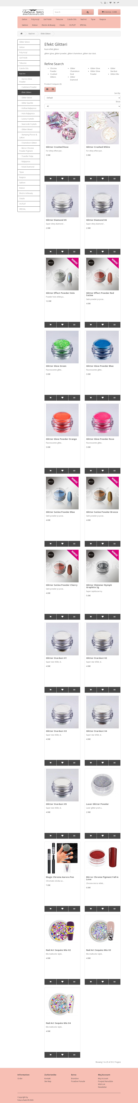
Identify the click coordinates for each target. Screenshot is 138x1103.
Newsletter (102, 1087)
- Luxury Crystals (26, 119)
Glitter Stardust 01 (56, 658)
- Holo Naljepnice (27, 113)
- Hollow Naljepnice (27, 108)
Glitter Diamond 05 (56, 219)
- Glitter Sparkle (26, 103)
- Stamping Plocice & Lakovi (28, 136)
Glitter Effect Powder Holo (60, 292)
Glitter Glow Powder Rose (100, 438)
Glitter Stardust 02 (96, 658)
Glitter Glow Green (56, 365)
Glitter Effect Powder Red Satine (100, 294)
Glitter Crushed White (98, 146)
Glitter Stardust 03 (56, 731)
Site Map (47, 1081)
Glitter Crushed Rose (57, 146)
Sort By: (117, 93)
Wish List (101, 1084)
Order (19, 1078)
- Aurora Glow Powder (25, 80)
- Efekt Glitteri (25, 92)
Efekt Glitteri (46, 33)
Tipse (93, 19)
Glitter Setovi (24, 42)
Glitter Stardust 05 (56, 804)
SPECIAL (83, 25)
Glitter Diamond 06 (96, 219)
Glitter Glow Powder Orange (61, 438)
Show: (118, 101)
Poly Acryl (35, 19)
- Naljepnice (24, 161)
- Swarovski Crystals (28, 124)
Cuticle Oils (71, 19)
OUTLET (72, 25)
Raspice (103, 19)
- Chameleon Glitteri (28, 143)
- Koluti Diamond (26, 167)
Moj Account (103, 1078)
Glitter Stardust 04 (96, 731)
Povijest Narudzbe (105, 1081)
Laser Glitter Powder (97, 804)
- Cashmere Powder (28, 87)
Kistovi (35, 25)
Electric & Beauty (48, 25)
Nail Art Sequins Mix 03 (98, 950)
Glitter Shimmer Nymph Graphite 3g (99, 586)
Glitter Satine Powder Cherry (61, 585)
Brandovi (75, 1078)
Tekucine (59, 19)
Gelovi (24, 19)
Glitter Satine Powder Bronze (102, 511)
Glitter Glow (95, 68)
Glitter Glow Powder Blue (100, 365)
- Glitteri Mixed (25, 129)
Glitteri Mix (114, 74)
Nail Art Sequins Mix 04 (58, 1023)
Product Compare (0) (52, 84)
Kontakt (47, 1078)
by (27, 1097)
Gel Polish (48, 19)
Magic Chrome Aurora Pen (60, 877)
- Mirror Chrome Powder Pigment (26, 149)
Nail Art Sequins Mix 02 (58, 950)
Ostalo (62, 25)
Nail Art (84, 19)
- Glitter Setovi (25, 97)
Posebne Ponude (78, 1081)
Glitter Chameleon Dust (74, 71)
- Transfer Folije (26, 156)
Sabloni (25, 25)
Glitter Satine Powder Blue (60, 511)
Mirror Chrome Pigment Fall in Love (102, 878)
